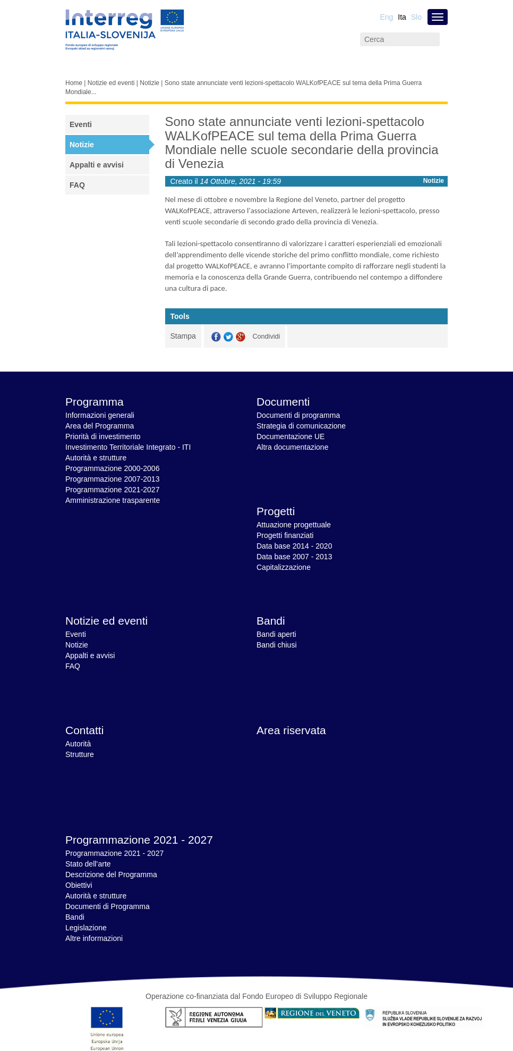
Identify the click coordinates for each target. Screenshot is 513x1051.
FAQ (77, 185)
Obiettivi (78, 885)
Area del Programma (99, 426)
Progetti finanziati (284, 535)
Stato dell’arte (88, 864)
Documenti (283, 402)
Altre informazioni (94, 938)
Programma (94, 402)
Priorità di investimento (103, 436)
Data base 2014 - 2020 (294, 546)
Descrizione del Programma (111, 874)
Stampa (183, 336)
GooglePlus (240, 337)
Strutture (79, 754)
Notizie (149, 83)
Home (73, 83)
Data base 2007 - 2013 (294, 556)
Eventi (81, 124)
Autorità (78, 743)
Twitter (228, 337)
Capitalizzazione (283, 567)
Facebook (216, 337)
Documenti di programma (298, 415)
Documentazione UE (290, 436)
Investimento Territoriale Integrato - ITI (128, 447)
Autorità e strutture (95, 457)
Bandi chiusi (276, 645)
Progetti (275, 511)
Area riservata (291, 730)
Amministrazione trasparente (112, 500)
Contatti (84, 730)
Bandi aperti (276, 634)
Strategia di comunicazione (301, 426)
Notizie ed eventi (111, 83)
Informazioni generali (99, 415)
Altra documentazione (292, 447)
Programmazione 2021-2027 (112, 489)
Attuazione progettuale (293, 524)
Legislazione (86, 927)
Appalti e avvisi (97, 165)
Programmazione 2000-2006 (112, 468)
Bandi (270, 621)
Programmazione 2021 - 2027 (139, 840)
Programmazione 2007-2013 (112, 479)
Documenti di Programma (107, 906)
